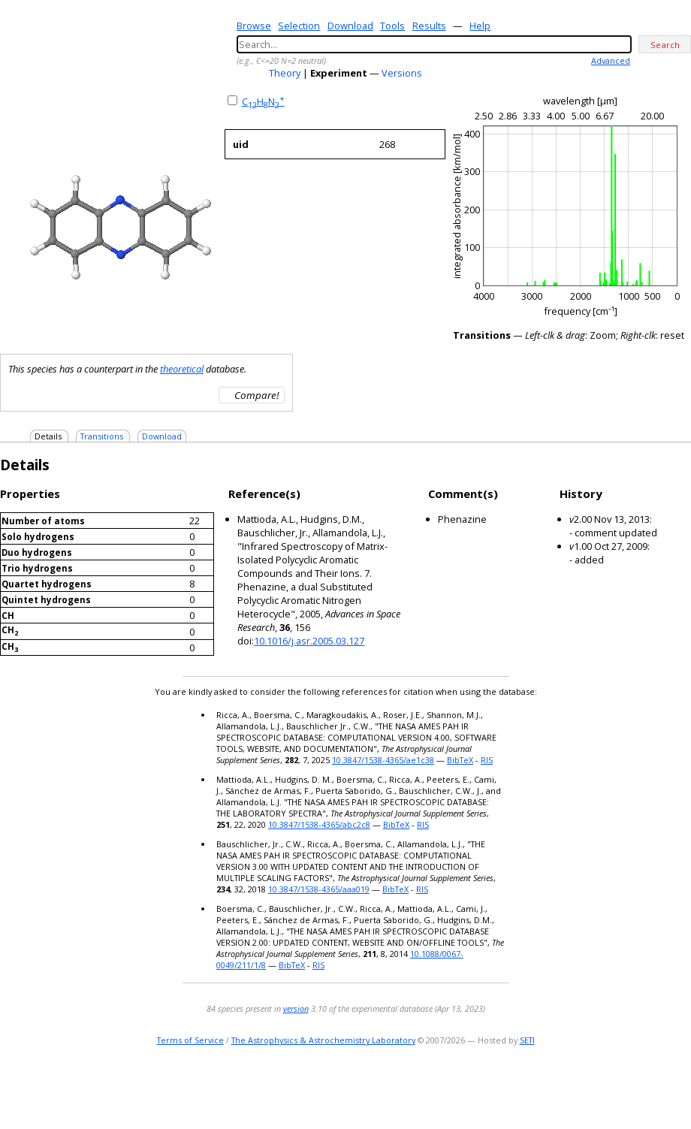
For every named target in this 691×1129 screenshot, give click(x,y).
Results (429, 25)
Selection (299, 25)
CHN (263, 101)
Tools (392, 25)
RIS (487, 759)
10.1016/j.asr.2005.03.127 (309, 641)
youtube (659, 1087)
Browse (254, 25)
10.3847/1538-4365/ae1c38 (383, 759)
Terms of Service (190, 1040)
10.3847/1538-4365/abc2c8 (319, 824)
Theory (284, 73)
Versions (402, 73)
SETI (527, 1040)
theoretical (182, 369)
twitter (638, 1087)
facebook (681, 1087)
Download (350, 25)
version (296, 1008)
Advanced (610, 60)
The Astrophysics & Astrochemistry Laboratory (323, 1040)
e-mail (620, 1087)
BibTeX (460, 759)
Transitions (101, 436)
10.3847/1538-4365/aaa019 (319, 889)
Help (479, 25)
